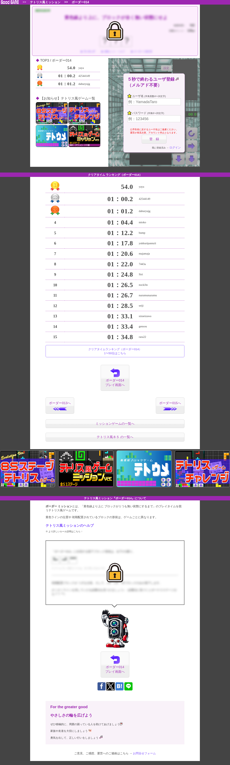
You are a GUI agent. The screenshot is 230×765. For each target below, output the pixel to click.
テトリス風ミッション (45, 2)
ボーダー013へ (60, 405)
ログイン (175, 147)
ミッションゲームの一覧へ (115, 423)
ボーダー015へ (170, 405)
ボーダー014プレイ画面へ (115, 377)
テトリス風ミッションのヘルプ (70, 525)
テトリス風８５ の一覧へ (115, 437)
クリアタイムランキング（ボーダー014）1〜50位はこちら (115, 351)
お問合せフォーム (144, 753)
